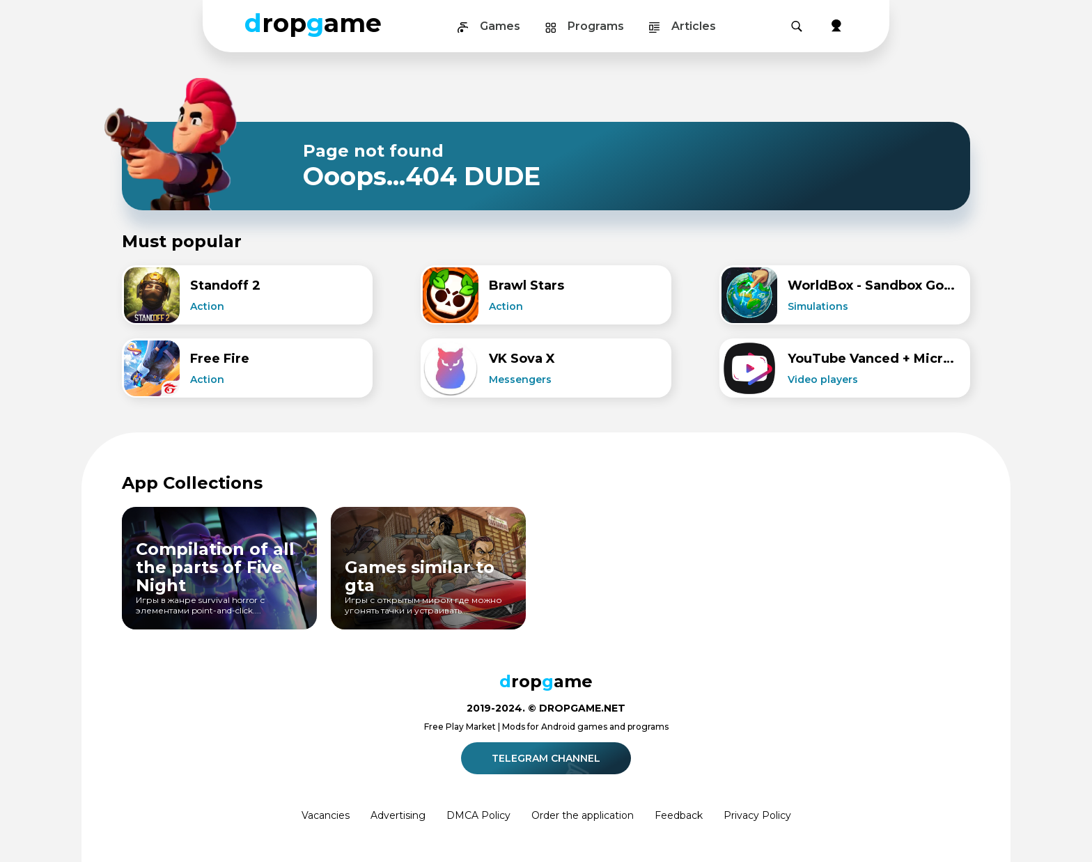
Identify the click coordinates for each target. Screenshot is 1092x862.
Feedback (679, 815)
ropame (313, 23)
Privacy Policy (757, 815)
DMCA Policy (478, 815)
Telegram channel (548, 758)
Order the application (582, 815)
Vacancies (326, 815)
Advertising (398, 815)
